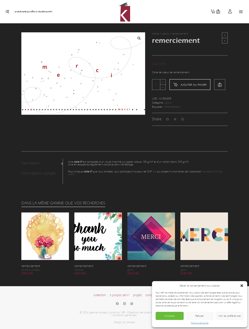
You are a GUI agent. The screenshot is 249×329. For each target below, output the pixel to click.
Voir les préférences (229, 315)
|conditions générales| (124, 315)
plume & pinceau (30, 269)
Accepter (169, 315)
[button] (242, 285)
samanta (78, 269)
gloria (165, 33)
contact (150, 295)
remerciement (172, 106)
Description (30, 163)
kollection (100, 295)
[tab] (42, 163)
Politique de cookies (199, 323)
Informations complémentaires (41, 173)
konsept (130, 322)
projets (137, 295)
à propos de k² (119, 295)
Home (155, 33)
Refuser (199, 315)
